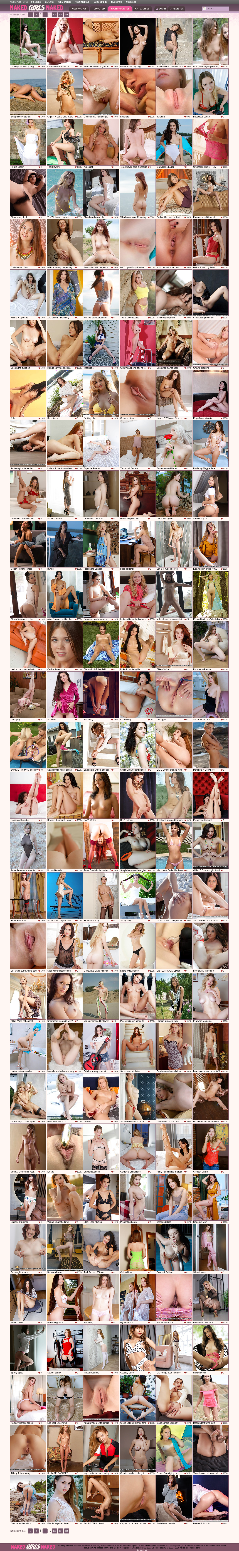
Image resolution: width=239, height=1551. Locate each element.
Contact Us (142, 1550)
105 (66, 15)
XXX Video (36, 2)
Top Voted (98, 9)
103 (54, 15)
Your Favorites (120, 9)
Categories (142, 9)
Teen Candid (64, 2)
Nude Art (131, 2)
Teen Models (82, 2)
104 (60, 15)
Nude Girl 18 (100, 2)
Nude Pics (116, 2)
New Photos (79, 9)
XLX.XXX (49, 2)
